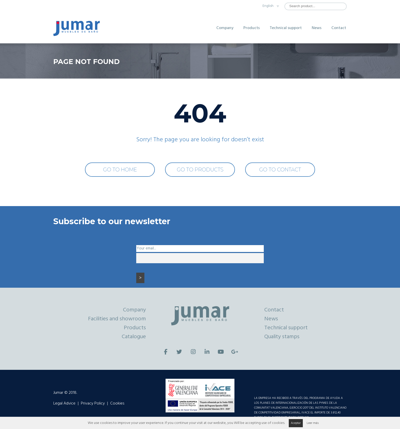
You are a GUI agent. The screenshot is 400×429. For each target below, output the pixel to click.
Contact (338, 28)
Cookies (117, 403)
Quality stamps (281, 336)
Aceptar (296, 423)
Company (224, 28)
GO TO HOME (120, 170)
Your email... (146, 248)
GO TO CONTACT (280, 170)
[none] (269, 6)
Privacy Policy (93, 403)
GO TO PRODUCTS (200, 170)
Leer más (313, 423)
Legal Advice (64, 403)
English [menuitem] (267, 6)
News (316, 28)
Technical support (286, 28)
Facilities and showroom (117, 318)
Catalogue (134, 336)
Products (251, 28)
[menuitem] (269, 6)
